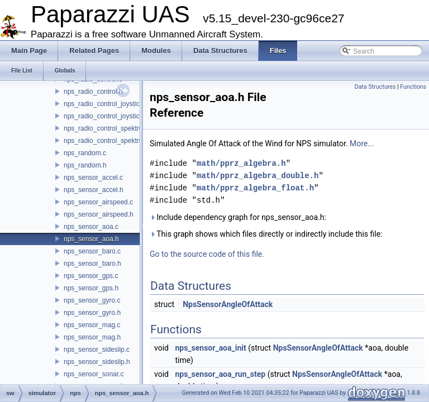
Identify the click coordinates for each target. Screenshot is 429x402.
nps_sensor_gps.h (91, 288)
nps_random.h (85, 165)
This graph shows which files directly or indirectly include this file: (266, 233)
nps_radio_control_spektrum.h (109, 141)
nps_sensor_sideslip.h (97, 362)
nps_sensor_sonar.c (93, 374)
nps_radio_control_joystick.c (106, 104)
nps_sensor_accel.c (93, 177)
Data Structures (375, 86)
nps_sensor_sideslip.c (97, 349)
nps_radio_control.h (93, 91)
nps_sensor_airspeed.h (99, 214)
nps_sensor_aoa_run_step (220, 374)
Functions (413, 86)
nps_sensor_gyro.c (92, 300)
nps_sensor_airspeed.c (98, 202)
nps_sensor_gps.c (91, 276)
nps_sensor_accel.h (93, 190)
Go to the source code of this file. (207, 254)
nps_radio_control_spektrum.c (109, 128)
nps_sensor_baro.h (92, 263)
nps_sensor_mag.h (92, 337)
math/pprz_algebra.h (241, 163)
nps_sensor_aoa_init (210, 347)
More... (362, 143)
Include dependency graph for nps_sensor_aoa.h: (238, 217)
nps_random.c (85, 153)
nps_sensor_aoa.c (91, 227)
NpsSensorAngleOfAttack (228, 304)
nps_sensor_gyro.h (92, 313)
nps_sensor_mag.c (92, 325)
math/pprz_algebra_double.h (257, 175)
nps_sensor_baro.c (92, 251)
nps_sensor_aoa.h (91, 239)
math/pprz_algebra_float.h (255, 188)
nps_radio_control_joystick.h (106, 116)
